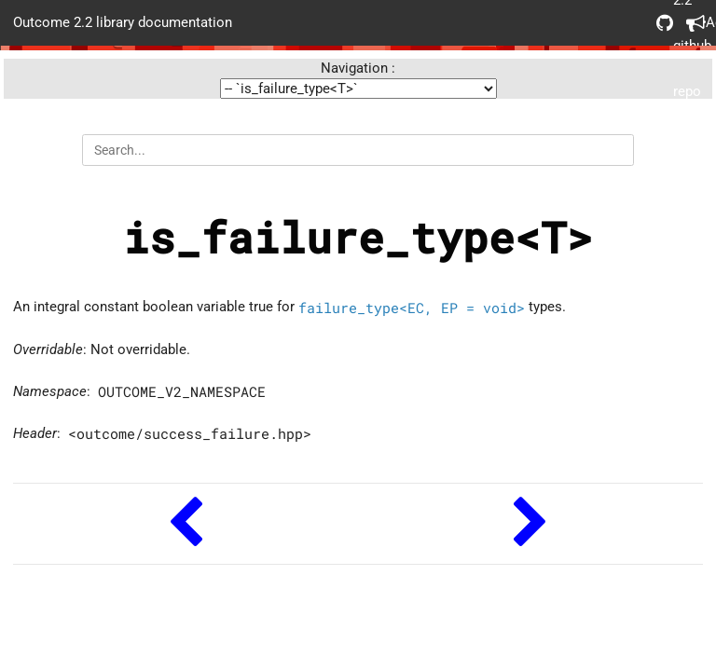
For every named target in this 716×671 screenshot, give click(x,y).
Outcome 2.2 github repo (664, 23)
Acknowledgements (694, 23)
